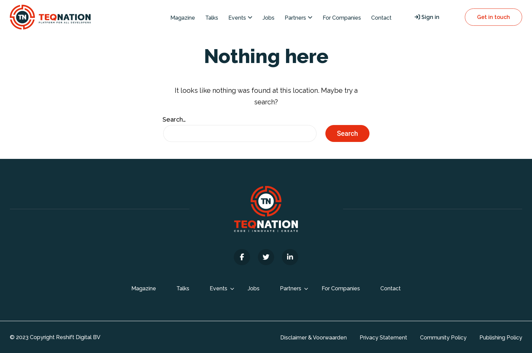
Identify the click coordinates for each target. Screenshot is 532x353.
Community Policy (443, 337)
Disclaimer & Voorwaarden (313, 337)
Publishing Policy (500, 337)
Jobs (268, 18)
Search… (174, 119)
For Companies (342, 18)
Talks (211, 18)
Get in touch (493, 17)
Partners (295, 18)
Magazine (182, 18)
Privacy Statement (383, 337)
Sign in (427, 17)
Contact (381, 18)
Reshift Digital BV (78, 337)
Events (237, 18)
